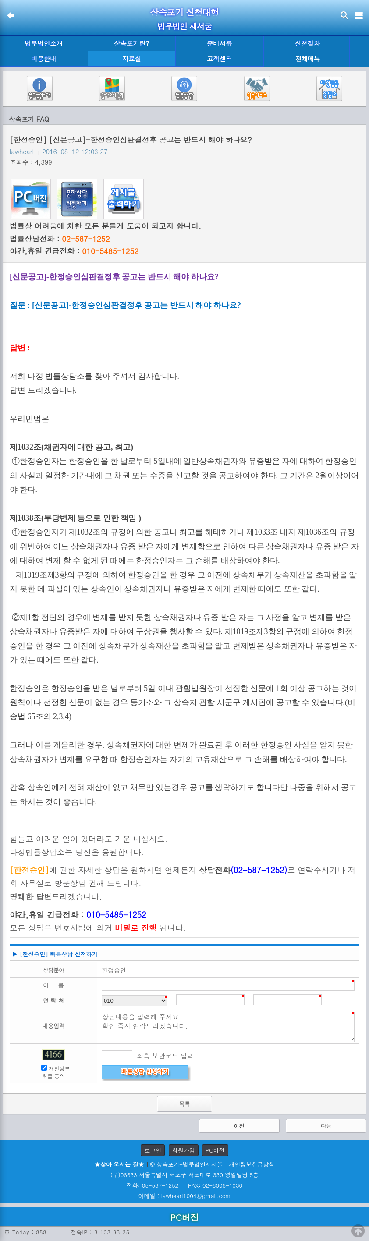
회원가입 (183, 1150)
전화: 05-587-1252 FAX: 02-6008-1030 (184, 1185)
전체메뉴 (307, 59)
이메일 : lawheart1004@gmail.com (184, 1196)
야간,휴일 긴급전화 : (74, 251)
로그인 (152, 1150)
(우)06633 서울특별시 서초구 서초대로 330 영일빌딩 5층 (184, 1174)
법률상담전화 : (60, 238)
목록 (184, 1104)
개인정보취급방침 (251, 1164)
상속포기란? (131, 43)
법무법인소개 (44, 43)
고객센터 (219, 58)
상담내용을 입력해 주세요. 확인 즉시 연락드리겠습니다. (228, 1027)
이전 (239, 1125)
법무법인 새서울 (184, 26)
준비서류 (219, 43)
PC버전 (215, 1150)
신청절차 (307, 43)
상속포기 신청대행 (184, 12)
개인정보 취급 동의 (56, 1072)
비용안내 (44, 58)
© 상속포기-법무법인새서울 (186, 1164)
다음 (326, 1125)
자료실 (131, 58)
